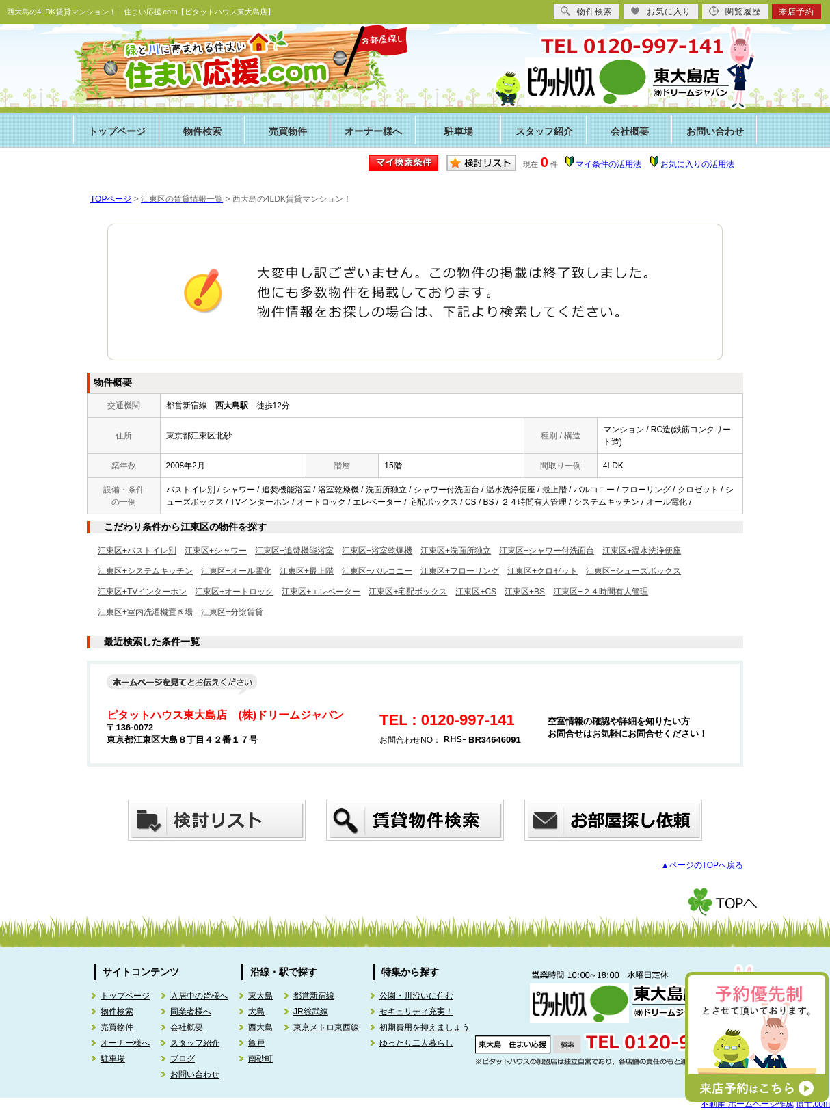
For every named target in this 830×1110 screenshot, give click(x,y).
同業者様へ (190, 1011)
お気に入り (660, 11)
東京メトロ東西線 (326, 1027)
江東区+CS (475, 591)
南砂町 (260, 1058)
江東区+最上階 (307, 571)
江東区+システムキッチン (145, 571)
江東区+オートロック (234, 591)
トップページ (117, 132)
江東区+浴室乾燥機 (377, 550)
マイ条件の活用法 (608, 164)
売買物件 (288, 132)
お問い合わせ (715, 132)
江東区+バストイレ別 (137, 550)
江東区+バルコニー (377, 571)
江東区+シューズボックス (633, 571)
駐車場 (458, 132)
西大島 (260, 1027)
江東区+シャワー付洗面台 (546, 550)
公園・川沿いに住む (416, 996)
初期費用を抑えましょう (424, 1027)
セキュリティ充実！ (416, 1011)
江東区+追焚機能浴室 (294, 550)
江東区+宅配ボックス (408, 591)
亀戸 (256, 1043)
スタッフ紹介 (544, 132)
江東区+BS (525, 591)
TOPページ (110, 199)
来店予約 (796, 11)
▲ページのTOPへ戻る (702, 865)
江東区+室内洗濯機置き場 (145, 612)
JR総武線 (310, 1011)
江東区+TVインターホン (142, 591)
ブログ (182, 1058)
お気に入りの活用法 (697, 164)
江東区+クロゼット (542, 571)
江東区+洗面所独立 (455, 550)
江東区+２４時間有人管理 (600, 591)
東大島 (260, 996)
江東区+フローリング (459, 571)
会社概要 (630, 132)
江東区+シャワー (216, 550)
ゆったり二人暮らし (416, 1043)
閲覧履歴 (735, 11)
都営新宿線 (313, 996)
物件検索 (202, 132)
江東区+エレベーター (321, 591)
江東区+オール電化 (236, 571)
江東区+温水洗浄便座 (641, 550)
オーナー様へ (373, 132)
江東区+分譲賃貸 (232, 612)
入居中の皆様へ (199, 996)
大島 (256, 1011)
